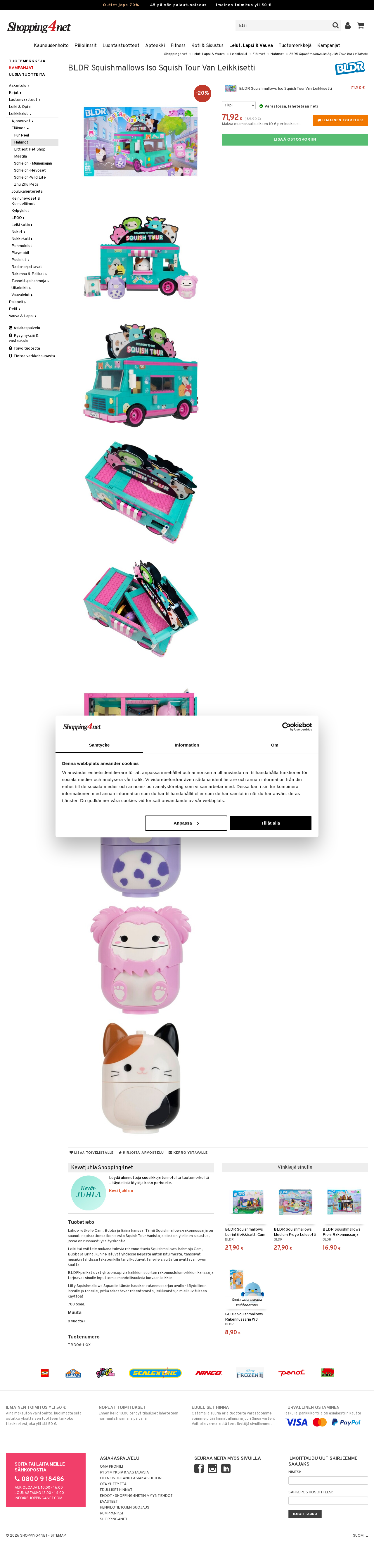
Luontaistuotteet (121, 46)
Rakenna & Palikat (29, 274)
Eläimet (259, 54)
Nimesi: (294, 1472)
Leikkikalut (238, 54)
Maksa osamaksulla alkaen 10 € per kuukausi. (261, 124)
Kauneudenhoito (51, 46)
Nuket (18, 231)
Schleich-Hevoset (30, 170)
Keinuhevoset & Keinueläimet (25, 201)
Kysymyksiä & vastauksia (24, 338)
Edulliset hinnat (116, 1490)
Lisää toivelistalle (92, 1153)
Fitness (178, 46)
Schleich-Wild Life (30, 177)
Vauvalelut (22, 295)
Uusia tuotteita (27, 74)
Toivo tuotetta (24, 348)
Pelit (15, 309)
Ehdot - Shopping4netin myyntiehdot (136, 1496)
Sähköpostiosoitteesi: (310, 1492)
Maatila (20, 156)
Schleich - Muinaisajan (33, 163)
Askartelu (19, 85)
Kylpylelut (20, 210)
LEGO (18, 217)
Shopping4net (175, 54)
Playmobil (20, 253)
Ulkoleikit (21, 288)
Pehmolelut (21, 245)
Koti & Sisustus (207, 46)
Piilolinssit (86, 46)
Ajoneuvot (22, 121)
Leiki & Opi (20, 106)
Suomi (360, 1535)
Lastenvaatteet (25, 99)
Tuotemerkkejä (295, 46)
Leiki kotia (22, 224)
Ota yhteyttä (113, 1484)
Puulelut (20, 260)
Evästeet (109, 1502)
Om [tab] (274, 744)
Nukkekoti (22, 238)
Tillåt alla (270, 822)
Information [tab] (187, 744)
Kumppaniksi (111, 1513)
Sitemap (58, 1535)
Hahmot (277, 54)
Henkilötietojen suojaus (124, 1507)
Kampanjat (328, 46)
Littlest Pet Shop (30, 149)
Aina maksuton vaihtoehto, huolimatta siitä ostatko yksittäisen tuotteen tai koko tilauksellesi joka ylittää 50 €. (47, 1415)
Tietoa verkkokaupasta (32, 356)
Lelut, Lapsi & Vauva (251, 46)
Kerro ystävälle (188, 1153)
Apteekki (155, 46)
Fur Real (21, 135)
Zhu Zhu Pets (26, 184)
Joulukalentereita (27, 191)
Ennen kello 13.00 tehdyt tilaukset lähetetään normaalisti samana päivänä (140, 1413)
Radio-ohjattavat (26, 267)
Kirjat (15, 92)
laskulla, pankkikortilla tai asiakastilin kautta (326, 1415)
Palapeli (18, 302)
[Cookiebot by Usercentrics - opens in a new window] (286, 726)
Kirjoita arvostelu (141, 1153)
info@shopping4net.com (38, 1498)
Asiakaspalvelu (24, 328)
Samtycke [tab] (99, 744)
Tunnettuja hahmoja (30, 281)
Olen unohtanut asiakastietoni (131, 1478)
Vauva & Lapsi (23, 316)
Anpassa (186, 822)
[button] (361, 25)
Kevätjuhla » (121, 1190)
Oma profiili (111, 1466)
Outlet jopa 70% (121, 5)
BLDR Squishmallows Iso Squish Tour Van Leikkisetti (328, 54)
